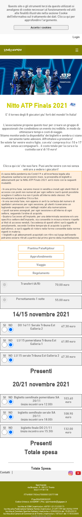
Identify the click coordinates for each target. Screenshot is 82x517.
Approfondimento (41, 256)
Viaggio (41, 264)
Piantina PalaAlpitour (41, 248)
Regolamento (41, 273)
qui (68, 16)
